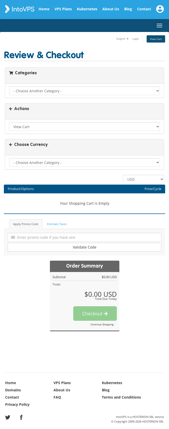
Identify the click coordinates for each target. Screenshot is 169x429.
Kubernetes (87, 9)
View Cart (156, 39)
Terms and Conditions (121, 397)
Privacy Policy (17, 404)
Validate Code (84, 247)
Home (44, 9)
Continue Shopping (102, 324)
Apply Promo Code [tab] (25, 224)
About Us (110, 9)
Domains (13, 389)
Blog (128, 9)
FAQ (57, 397)
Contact (144, 9)
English (123, 38)
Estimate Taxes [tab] (57, 224)
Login (135, 38)
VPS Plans (63, 9)
